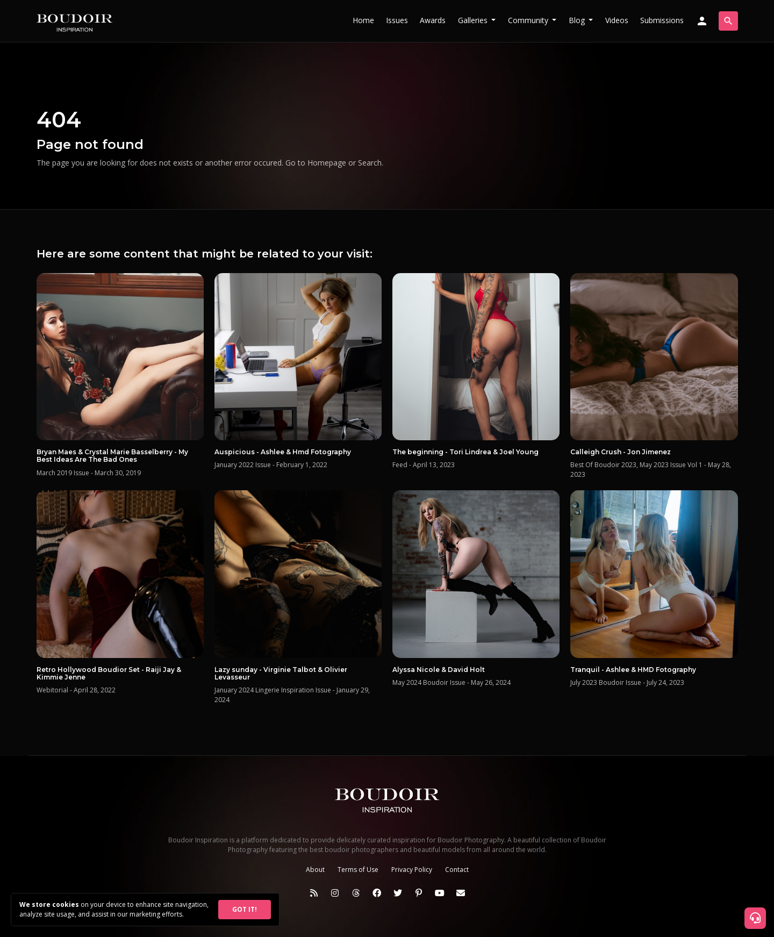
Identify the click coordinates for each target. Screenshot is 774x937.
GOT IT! (244, 909)
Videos (616, 20)
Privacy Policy (411, 869)
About (315, 869)
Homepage (326, 163)
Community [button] (529, 20)
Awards (433, 20)
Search (370, 163)
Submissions (662, 20)
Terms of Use (358, 869)
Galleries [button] (474, 20)
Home (363, 20)
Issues (397, 20)
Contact (457, 869)
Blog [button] (578, 20)
